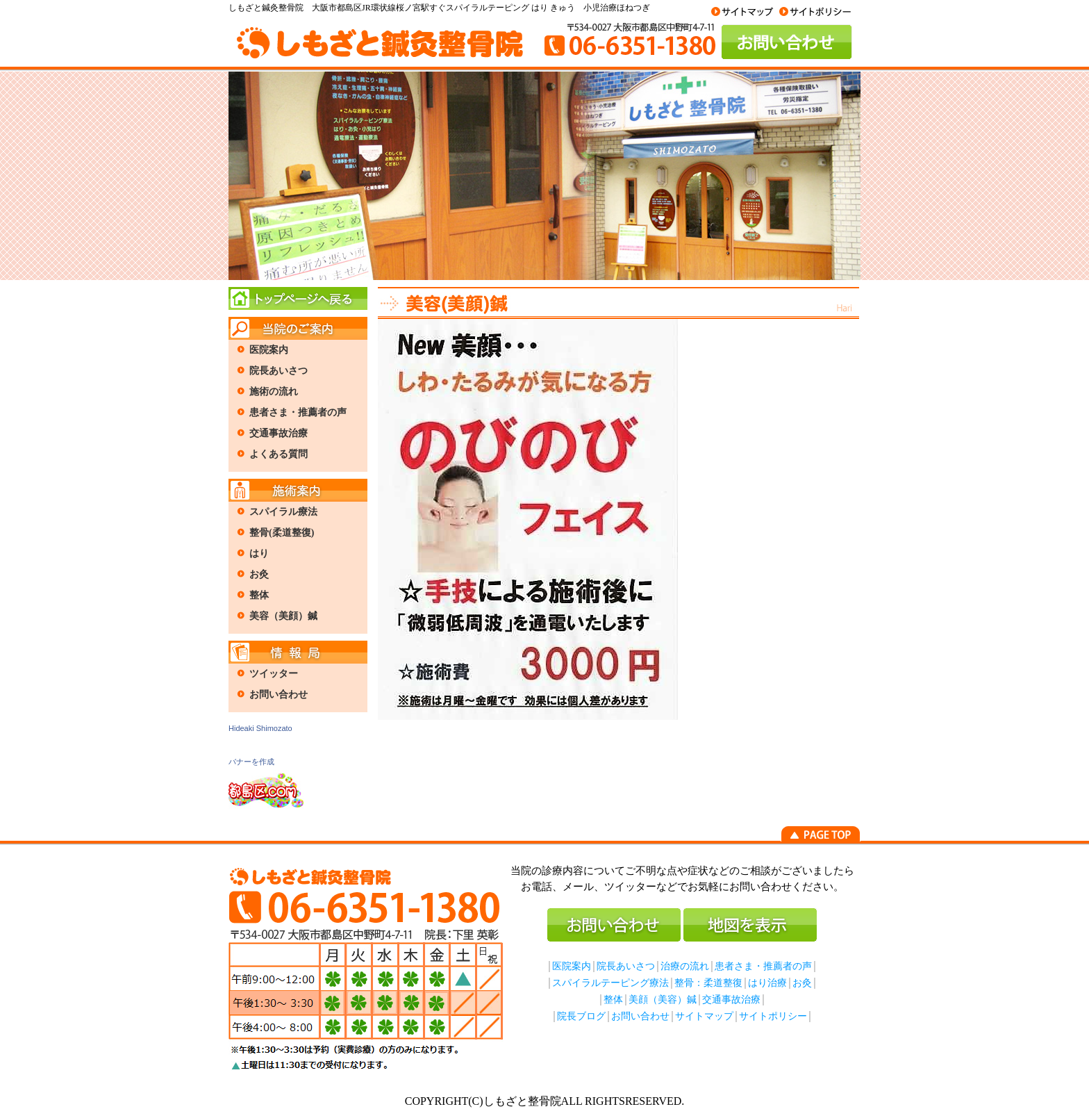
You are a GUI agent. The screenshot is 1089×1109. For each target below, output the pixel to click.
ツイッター (273, 673)
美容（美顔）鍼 (283, 616)
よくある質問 (278, 454)
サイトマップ (704, 1016)
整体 (259, 595)
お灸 (259, 574)
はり (259, 553)
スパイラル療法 (283, 512)
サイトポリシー (773, 1016)
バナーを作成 (251, 761)
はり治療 (767, 983)
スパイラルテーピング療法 (610, 983)
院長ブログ (581, 1016)
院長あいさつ (278, 370)
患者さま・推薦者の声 (298, 412)
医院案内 (268, 350)
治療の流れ (684, 966)
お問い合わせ (278, 694)
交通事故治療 (278, 433)
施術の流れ (273, 391)
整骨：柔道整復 (708, 983)
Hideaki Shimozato (260, 728)
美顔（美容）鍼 (663, 999)
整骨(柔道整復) (281, 532)
